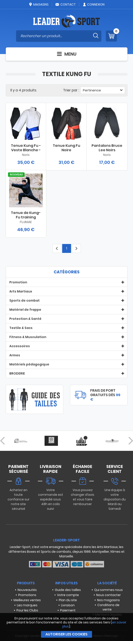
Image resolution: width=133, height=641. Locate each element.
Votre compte (68, 595)
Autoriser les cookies (66, 634)
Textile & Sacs (21, 328)
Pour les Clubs (27, 610)
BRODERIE (17, 373)
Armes (14, 355)
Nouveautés (27, 590)
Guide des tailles (68, 590)
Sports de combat (24, 300)
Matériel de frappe (25, 309)
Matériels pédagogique (29, 364)
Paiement (68, 610)
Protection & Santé (25, 318)
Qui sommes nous (108, 590)
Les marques (27, 605)
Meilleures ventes (27, 600)
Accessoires (19, 346)
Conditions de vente (108, 607)
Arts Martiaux (20, 291)
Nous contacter (108, 595)
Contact (65, 4)
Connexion (93, 4)
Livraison (68, 605)
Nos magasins (108, 600)
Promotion (18, 282)
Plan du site (68, 600)
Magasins (39, 4)
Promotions (27, 595)
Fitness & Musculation (27, 337)
